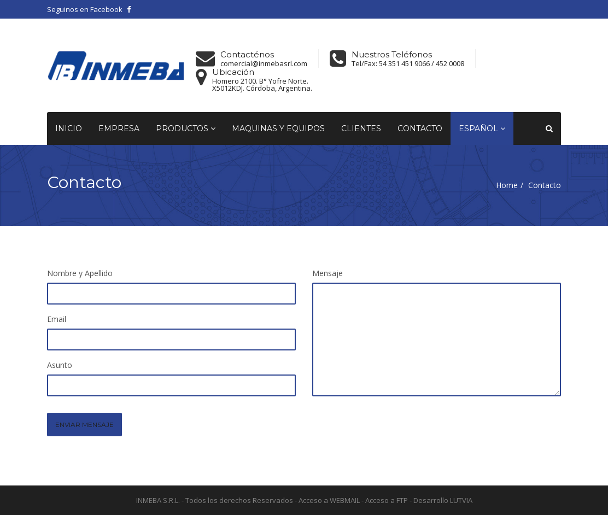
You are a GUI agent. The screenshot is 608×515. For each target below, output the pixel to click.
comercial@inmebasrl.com (263, 63)
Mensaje (327, 273)
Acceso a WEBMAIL (329, 500)
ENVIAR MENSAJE (84, 424)
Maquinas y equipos (278, 128)
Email (56, 319)
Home (507, 185)
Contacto (419, 128)
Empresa (118, 128)
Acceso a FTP (386, 500)
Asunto (59, 365)
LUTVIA (461, 500)
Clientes (361, 128)
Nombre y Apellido (80, 273)
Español (482, 128)
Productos (185, 128)
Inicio (68, 128)
